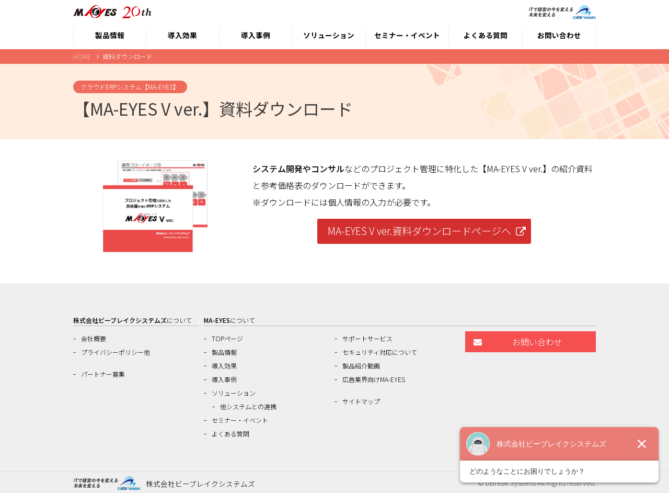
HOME (82, 56)
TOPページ (227, 338)
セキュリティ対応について (379, 352)
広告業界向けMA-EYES (373, 379)
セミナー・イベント (407, 35)
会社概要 (93, 338)
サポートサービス (367, 338)
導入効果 (182, 35)
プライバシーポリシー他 (115, 352)
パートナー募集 (103, 373)
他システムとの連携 (248, 406)
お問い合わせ (559, 35)
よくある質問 (485, 35)
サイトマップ (361, 401)
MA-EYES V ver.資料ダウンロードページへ (419, 230)
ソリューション (328, 35)
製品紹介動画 (361, 365)
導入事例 (255, 35)
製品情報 (109, 35)
